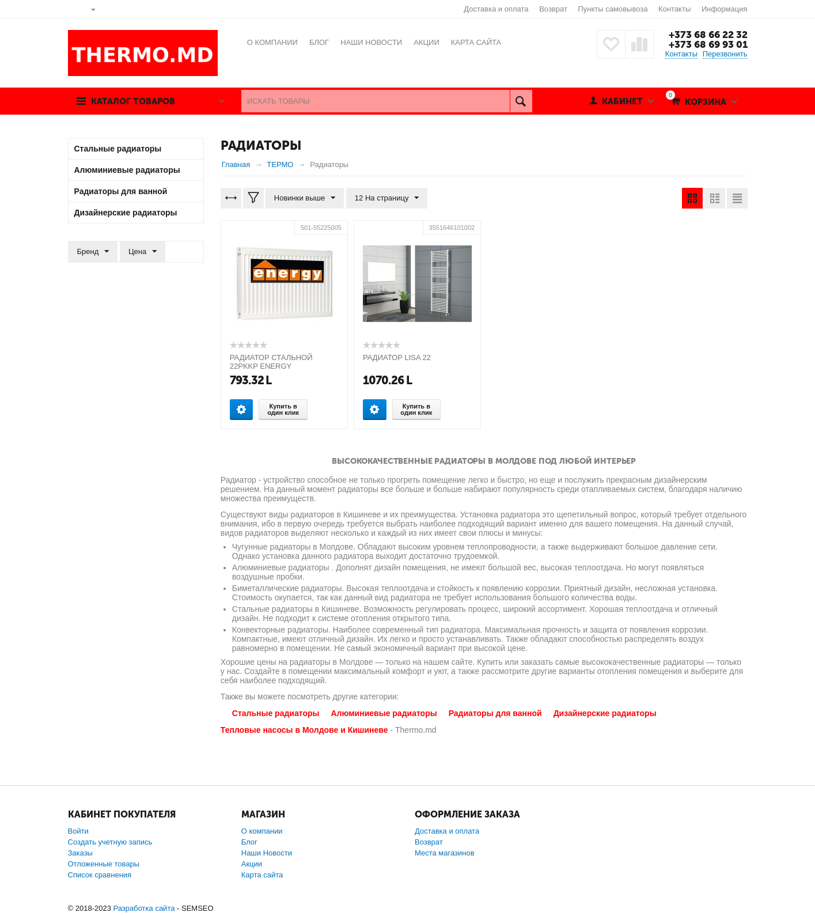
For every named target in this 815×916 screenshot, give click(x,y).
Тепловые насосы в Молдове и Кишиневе (304, 730)
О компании (262, 831)
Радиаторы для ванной (495, 713)
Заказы (80, 853)
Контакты (674, 9)
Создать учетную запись (110, 842)
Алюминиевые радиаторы (384, 713)
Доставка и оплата (496, 9)
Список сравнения (100, 874)
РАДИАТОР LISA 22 (397, 357)
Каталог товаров (133, 101)
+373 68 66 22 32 (708, 34)
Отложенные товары (104, 864)
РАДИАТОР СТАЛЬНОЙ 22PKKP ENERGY (271, 361)
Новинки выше (304, 198)
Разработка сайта (144, 908)
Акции (251, 864)
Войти (78, 831)
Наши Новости (266, 853)
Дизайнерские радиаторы (605, 713)
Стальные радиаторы (276, 713)
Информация (725, 9)
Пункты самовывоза (613, 9)
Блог (249, 842)
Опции (241, 409)
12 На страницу (387, 198)
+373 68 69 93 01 (708, 44)
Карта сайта (262, 874)
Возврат (553, 9)
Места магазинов (445, 853)
